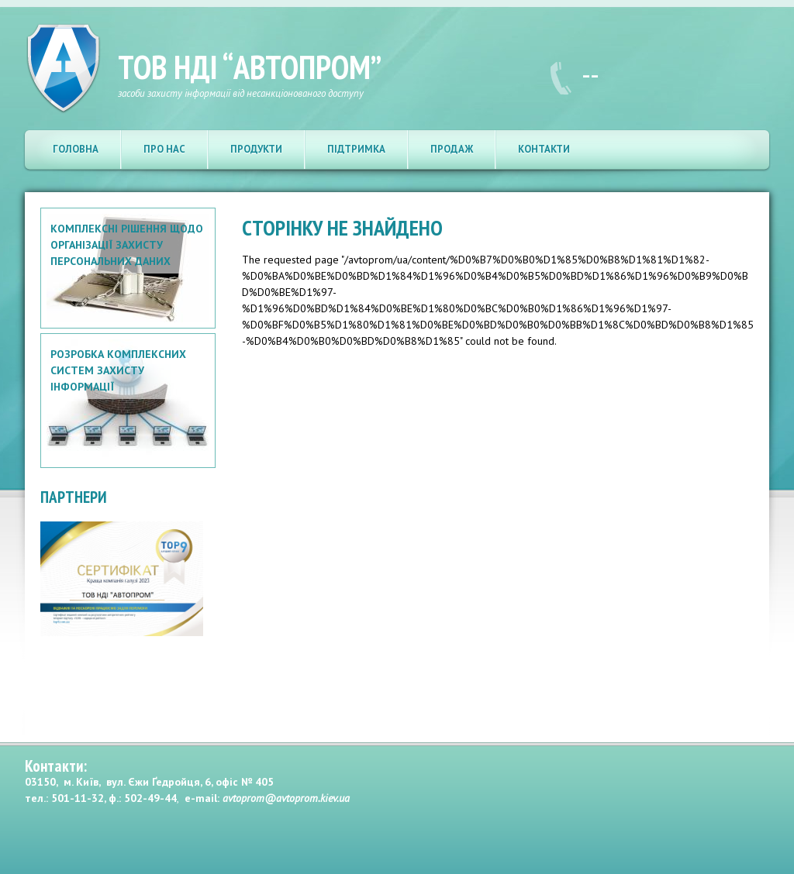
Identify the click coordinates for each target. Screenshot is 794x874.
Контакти (544, 149)
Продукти (256, 149)
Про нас (164, 149)
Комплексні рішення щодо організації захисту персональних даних (126, 245)
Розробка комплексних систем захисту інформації (118, 370)
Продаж (451, 149)
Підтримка (356, 149)
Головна (75, 149)
